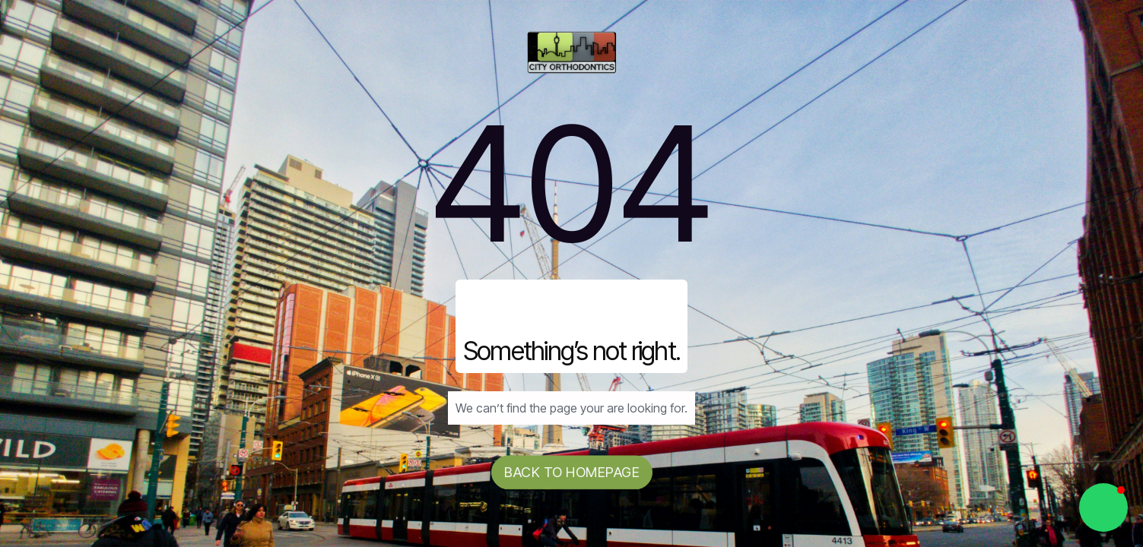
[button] (1103, 507)
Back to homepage (572, 473)
